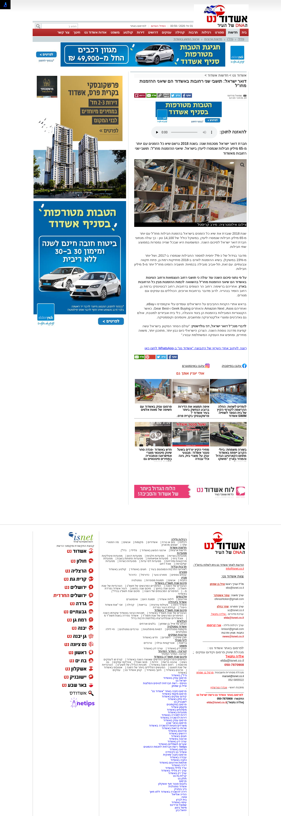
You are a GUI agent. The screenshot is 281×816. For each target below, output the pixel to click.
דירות (140, 32)
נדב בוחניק (180, 789)
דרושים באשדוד (178, 733)
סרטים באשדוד (174, 670)
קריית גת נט (180, 775)
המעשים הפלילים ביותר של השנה (146, 667)
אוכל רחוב (165, 563)
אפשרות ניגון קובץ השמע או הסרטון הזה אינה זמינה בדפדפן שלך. (184, 132)
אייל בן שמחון (179, 685)
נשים (184, 662)
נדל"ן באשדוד (179, 675)
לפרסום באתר (138, 26)
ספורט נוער (160, 574)
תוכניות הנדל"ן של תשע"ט (132, 664)
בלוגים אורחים (148, 623)
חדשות (233, 32)
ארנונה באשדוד (178, 738)
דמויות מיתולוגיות (152, 629)
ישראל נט (181, 680)
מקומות (139, 542)
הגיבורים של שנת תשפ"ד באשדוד (167, 612)
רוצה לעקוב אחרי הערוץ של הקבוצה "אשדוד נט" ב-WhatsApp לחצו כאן (196, 348)
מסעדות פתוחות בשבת (130, 558)
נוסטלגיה (136, 580)
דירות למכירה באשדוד (174, 715)
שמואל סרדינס (178, 805)
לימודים (166, 637)
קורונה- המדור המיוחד (174, 653)
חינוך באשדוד (154, 670)
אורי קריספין (214, 625)
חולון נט (182, 778)
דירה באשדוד (179, 765)
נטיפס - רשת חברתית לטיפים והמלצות (165, 683)
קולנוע (128, 32)
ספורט (219, 32)
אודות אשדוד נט (95, 32)
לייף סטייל (181, 640)
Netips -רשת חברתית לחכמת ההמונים (165, 746)
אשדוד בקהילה (177, 602)
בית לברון (181, 799)
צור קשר (63, 32)
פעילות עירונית (159, 604)
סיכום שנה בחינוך (165, 588)
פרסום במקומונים (177, 704)
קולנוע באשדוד (117, 569)
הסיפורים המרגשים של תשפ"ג (144, 585)
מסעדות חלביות (155, 555)
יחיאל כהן (181, 810)
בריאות (143, 604)
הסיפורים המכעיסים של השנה (161, 591)
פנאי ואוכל (141, 662)
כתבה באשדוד (178, 760)
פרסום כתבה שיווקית (174, 754)
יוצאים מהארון (169, 544)
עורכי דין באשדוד (153, 648)
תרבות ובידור (179, 566)
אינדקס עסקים (122, 662)
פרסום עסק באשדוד (174, 678)
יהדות (155, 662)
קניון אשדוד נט (133, 670)
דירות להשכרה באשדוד (173, 717)
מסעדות (182, 553)
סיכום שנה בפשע (141, 588)
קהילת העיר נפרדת (164, 607)
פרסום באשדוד (178, 749)
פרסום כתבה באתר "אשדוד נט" (169, 691)
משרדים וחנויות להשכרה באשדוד (168, 725)
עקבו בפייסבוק (234, 365)
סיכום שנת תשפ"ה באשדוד (170, 656)
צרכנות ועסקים (177, 634)
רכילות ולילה (179, 539)
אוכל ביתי (177, 558)
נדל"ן (230, 39)
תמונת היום (148, 599)
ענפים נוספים (179, 574)
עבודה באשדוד (178, 757)
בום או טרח (168, 542)
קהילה (180, 32)
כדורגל (132, 574)
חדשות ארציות (213, 39)
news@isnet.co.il (233, 636)
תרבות (193, 32)
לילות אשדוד (166, 599)
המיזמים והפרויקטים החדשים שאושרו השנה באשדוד (156, 659)
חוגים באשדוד (138, 569)
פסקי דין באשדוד (177, 648)
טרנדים (148, 642)
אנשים (126, 542)
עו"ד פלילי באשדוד (175, 767)
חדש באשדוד (150, 637)
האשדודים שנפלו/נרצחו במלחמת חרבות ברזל (157, 618)
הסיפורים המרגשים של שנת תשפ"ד (162, 615)
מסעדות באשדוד (177, 712)
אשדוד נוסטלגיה (177, 626)
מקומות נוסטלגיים (176, 629)
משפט (115, 32)
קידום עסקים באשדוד (174, 696)
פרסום (183, 781)
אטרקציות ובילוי (165, 642)
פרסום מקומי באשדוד (174, 693)
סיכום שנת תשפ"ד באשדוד (170, 610)
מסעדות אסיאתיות (157, 558)
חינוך (76, 32)
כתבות (183, 580)
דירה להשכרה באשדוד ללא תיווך (168, 791)
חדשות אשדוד (218, 75)
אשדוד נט (239, 75)
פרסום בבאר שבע (176, 723)
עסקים (166, 32)
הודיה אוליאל (179, 794)
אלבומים (181, 596)
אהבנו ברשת (169, 662)
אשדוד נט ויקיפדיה (175, 752)
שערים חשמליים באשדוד (172, 744)
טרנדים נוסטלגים (129, 629)
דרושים (153, 32)
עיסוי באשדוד (179, 802)
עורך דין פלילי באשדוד (173, 770)
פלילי (241, 39)
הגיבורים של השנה (176, 585)
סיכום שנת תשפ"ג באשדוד (171, 583)
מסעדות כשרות (127, 561)
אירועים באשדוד (177, 730)
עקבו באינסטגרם (196, 365)
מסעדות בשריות (178, 555)
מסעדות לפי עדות (151, 561)
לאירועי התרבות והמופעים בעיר (169, 569)
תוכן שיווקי (181, 637)
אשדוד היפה (179, 604)
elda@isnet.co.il (234, 617)
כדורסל (145, 574)
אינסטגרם (132, 599)
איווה (184, 797)
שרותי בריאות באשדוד (174, 728)
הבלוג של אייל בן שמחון (173, 623)
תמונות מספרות (154, 580)
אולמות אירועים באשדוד (173, 762)
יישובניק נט (180, 701)
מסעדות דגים (134, 555)
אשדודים (153, 542)
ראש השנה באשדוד (162, 664)
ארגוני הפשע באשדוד (186, 39)
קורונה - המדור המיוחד (172, 651)
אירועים (182, 599)
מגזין (184, 577)
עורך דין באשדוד (177, 773)
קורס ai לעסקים (113, 659)
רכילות (206, 32)
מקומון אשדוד (179, 707)
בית (244, 32)
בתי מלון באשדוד (177, 699)
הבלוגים (182, 621)
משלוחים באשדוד (177, 709)
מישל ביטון (181, 807)
